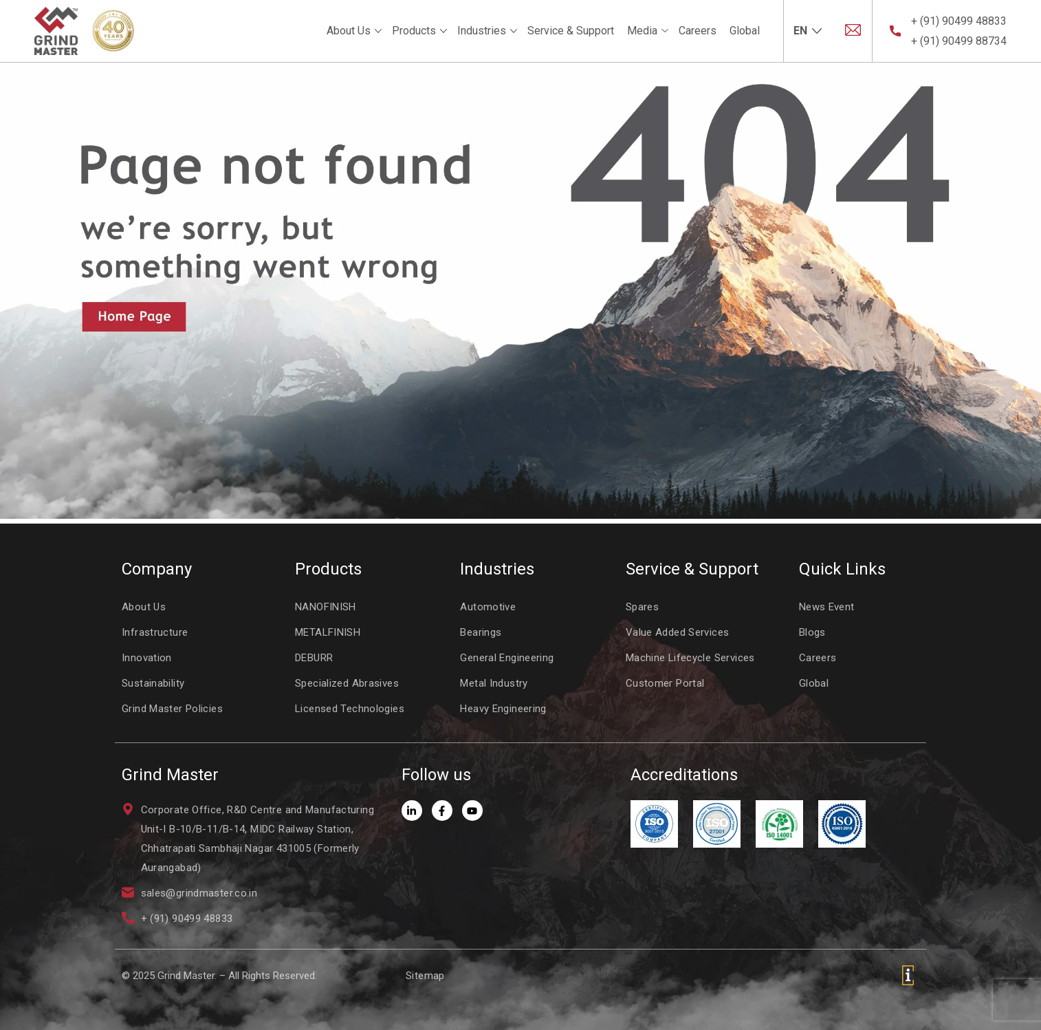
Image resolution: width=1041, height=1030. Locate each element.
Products (414, 30)
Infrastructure (155, 632)
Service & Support (570, 30)
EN (800, 30)
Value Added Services (678, 632)
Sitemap (425, 975)
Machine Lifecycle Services (690, 658)
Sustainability (153, 683)
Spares (642, 607)
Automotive (488, 607)
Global (745, 30)
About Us (349, 30)
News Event (827, 607)
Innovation (147, 658)
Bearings (480, 632)
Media (642, 30)
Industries (481, 30)
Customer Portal (665, 683)
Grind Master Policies (172, 708)
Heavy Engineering (503, 708)
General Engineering (507, 658)
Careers (697, 30)
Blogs (812, 632)
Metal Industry (493, 683)
